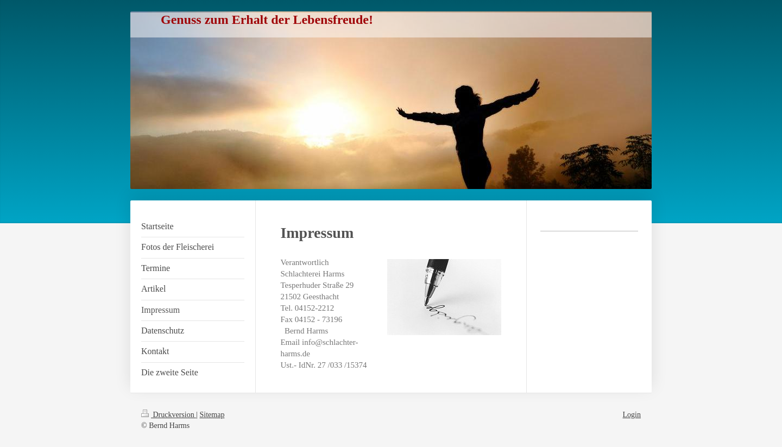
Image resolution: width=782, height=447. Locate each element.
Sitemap (212, 415)
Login (632, 415)
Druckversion (168, 415)
